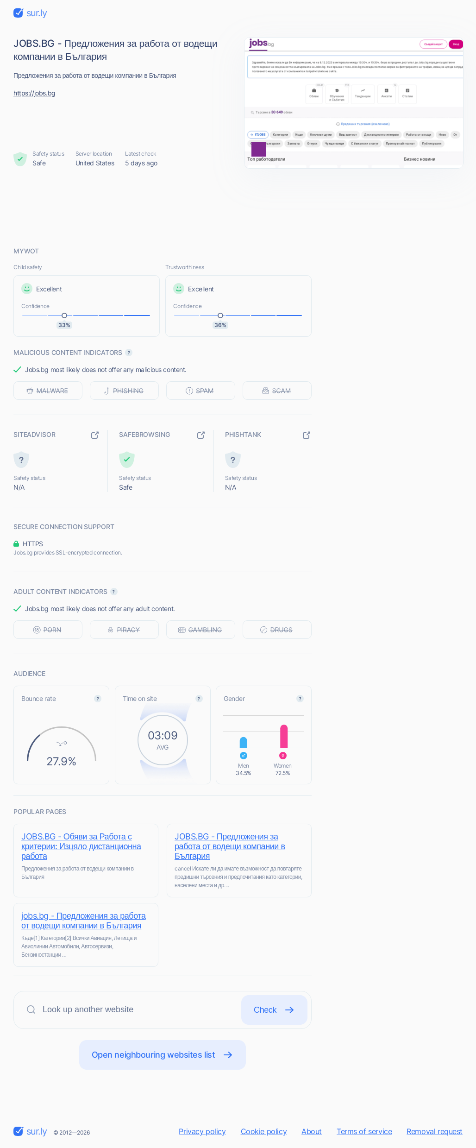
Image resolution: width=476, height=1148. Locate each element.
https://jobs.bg (34, 93)
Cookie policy (264, 1131)
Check (274, 1010)
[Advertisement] (238, 207)
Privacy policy (202, 1131)
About (311, 1131)
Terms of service (364, 1131)
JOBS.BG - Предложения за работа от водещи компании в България (230, 846)
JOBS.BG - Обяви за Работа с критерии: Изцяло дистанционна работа (81, 846)
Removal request (435, 1131)
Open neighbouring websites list (163, 1054)
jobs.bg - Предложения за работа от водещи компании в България (83, 920)
